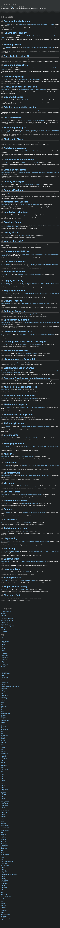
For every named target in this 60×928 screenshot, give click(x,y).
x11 (39, 47)
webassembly (49, 35)
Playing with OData (13, 139)
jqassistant (31, 344)
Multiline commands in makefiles (20, 387)
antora (26, 381)
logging (49, 130)
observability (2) (6, 624)
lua (34, 35)
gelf (11, 265)
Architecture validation (15, 500)
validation (24, 426)
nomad (23, 254)
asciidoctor (35, 172)
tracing (34, 130)
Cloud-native (10, 462)
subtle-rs (34, 47)
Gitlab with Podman (13, 97)
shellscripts (44, 24)
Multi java (9, 454)
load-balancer (39, 254)
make (20, 389)
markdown (35, 120)
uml (43, 79)
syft (51, 67)
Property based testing (15, 586)
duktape (57, 35)
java (52, 172)
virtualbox (34, 407)
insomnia (49, 551)
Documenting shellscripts (17, 21)
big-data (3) (4, 613)
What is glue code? (13, 241)
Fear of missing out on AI (16, 56)
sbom (30, 67)
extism (3, 37)
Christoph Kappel (5, 24)
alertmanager (11, 132)
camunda (41, 370)
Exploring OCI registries (16, 65)
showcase (51, 24)
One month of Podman (15, 261)
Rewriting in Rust (12, 44)
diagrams (25, 79)
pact (38, 334)
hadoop (24, 193)
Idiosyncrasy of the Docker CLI (19, 359)
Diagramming (10, 538)
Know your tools (12, 569)
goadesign (36, 150)
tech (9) (3, 628)
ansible (33, 446)
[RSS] (20, 7)
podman (28, 99)
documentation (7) (7, 620)
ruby (37, 35)
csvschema (40, 225)
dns (40, 407)
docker (33, 264)
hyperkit (29, 407)
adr (22, 120)
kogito (47, 370)
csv (35, 225)
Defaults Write (11, 435)
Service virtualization (14, 271)
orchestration (55, 254)
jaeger (43, 264)
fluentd (15, 265)
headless (39, 494)
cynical (32, 437)
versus (40, 193)
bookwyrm (29, 314)
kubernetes (47, 254)
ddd (20, 79)
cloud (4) (4, 617)
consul (28, 254)
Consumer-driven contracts (18, 331)
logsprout (3, 132)
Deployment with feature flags (19, 159)
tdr (25, 120)
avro (58, 225)
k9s (46, 465)
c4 (25, 150)
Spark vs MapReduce (14, 190)
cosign (39, 67)
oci (27, 67)
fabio (32, 254)
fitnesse (57, 322)
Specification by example (16, 320)
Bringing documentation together (20, 107)
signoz (17, 132)
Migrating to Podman (14, 290)
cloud (30, 465)
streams (26, 512)
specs (23, 475)
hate (27, 437)
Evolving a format (12, 222)
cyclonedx (56, 67)
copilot (28, 235)
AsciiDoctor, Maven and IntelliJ (19, 395)
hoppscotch (56, 551)
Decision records (12, 117)
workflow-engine (25, 370)
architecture (35, 162)
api (32, 551)
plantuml (42, 150)
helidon (29, 353)
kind (39, 465)
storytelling (38, 79)
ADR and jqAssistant (14, 423)
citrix (23, 571)
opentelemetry (41, 130)
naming (22, 580)
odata (25, 142)
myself (22, 598)
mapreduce (30, 193)
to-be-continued (39, 437)
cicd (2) (3, 615)
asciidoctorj (43, 172)
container (22, 67)
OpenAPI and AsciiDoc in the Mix (20, 86)
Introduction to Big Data (16, 212)
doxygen (28, 24)
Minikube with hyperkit (15, 404)
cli (15, 362)
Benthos (8, 509)
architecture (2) (6, 611)
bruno (3, 553)
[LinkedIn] (22, 7)
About (38, 925)
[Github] (23, 7)
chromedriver (32, 494)
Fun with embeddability (15, 33)
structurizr (29, 150)
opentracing (56, 264)
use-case (31, 79)
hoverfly (27, 274)
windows (43, 561)
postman (37, 551)
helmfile (47, 446)
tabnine (24, 235)
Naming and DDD (12, 577)
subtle (28, 47)
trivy (43, 67)
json (46, 225)
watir (26, 494)
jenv (27, 456)
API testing (9, 548)
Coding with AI (11, 232)
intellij (25, 398)
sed (39, 24)
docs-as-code (5, 713)
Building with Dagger (14, 181)
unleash (28, 162)
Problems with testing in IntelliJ (19, 414)
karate (45, 244)
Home (3, 7)
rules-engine (34, 370)
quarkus (49, 264)
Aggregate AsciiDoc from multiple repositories (27, 378)
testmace (43, 551)
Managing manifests (14, 443)
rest (22, 142)
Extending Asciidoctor (15, 170)
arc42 (20, 398)
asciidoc (22, 24)
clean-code (44, 47)
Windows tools (11, 559)
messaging (10, 372)
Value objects (11, 519)
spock (39, 475)
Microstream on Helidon (16, 350)
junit (46, 334)
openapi (27, 89)
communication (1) (7, 619)
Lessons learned (12, 491)
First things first (12, 595)
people (23, 485)
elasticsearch (55, 283)
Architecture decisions (15, 528)
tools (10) (4, 631)
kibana (49, 283)
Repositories (15, 7)
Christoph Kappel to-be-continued (10, 551)
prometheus (56, 130)
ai (23, 59)
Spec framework (12, 473)
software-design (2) (7, 626)
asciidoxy (34, 24)
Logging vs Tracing (13, 280)
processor (32, 512)
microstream (22, 353)
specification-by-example (29, 244)
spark (36, 193)
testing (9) (4, 629)
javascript (42, 35)
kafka (24, 362)
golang (28, 130)
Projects (7, 7)
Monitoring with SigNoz (15, 127)
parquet (3, 226)
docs (31, 381)
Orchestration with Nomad (17, 251)
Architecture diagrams (15, 148)
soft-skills (28, 485)
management (35, 485)
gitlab (22, 99)
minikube (23, 407)
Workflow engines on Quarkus (19, 368)
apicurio (9, 226)
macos (37, 293)
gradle (35, 475)
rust (31, 35)
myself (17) (4, 622)
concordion (50, 322)
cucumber (40, 244)
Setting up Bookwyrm (14, 311)
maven (29, 398)
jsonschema (52, 225)
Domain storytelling (14, 76)
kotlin (38, 89)
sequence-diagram (34, 541)
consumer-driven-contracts (28, 334)
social (35, 314)
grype (47, 67)
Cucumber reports (13, 301)
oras (35, 67)
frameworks (29, 522)
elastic (47, 293)
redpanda (29, 362)
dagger (33, 99)
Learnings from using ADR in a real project (25, 341)
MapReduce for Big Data (16, 201)
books (23, 314)
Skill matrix (9, 483)
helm (42, 446)
